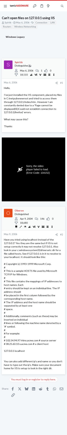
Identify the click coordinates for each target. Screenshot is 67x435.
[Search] (62, 6)
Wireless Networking (25, 26)
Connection (41, 22)
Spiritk (8, 22)
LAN (52, 22)
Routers (7, 26)
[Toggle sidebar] (55, 6)
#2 (61, 234)
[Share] (56, 83)
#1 (61, 82)
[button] (5, 6)
